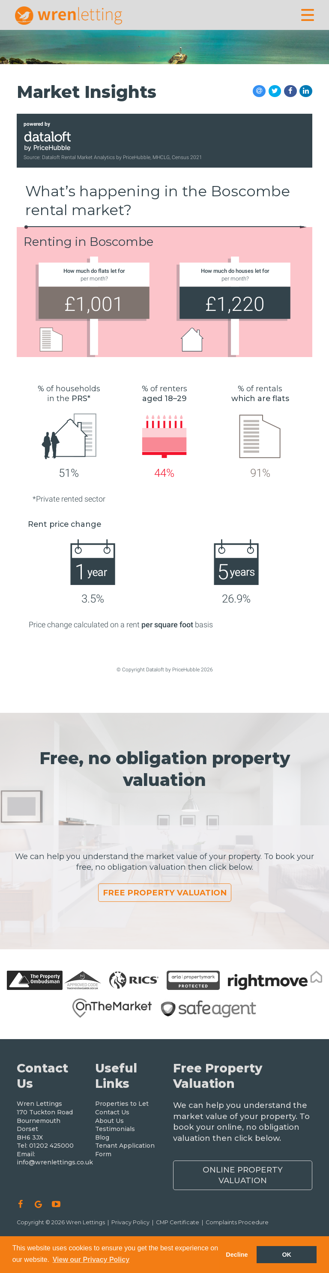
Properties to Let (122, 1104)
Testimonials (115, 1129)
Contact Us (112, 1112)
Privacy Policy (130, 1222)
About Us (109, 1121)
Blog (102, 1137)
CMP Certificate (177, 1222)
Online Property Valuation (243, 1175)
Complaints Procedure (237, 1222)
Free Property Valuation (165, 893)
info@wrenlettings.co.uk (55, 1162)
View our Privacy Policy (91, 1259)
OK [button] (286, 1254)
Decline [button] (237, 1254)
